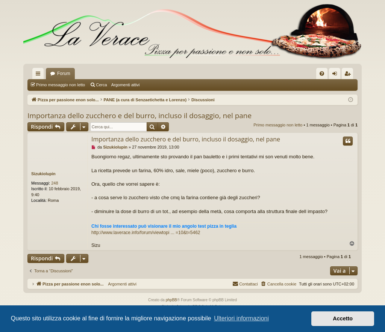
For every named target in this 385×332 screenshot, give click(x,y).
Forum (63, 73)
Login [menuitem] (336, 75)
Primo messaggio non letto (60, 85)
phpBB (171, 300)
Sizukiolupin (43, 173)
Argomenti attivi (125, 85)
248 (54, 183)
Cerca (101, 85)
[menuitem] (321, 73)
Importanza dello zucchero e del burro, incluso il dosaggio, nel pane (139, 115)
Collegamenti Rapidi (39, 75)
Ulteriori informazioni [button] (241, 318)
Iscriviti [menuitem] (349, 75)
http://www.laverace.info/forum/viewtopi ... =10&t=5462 (145, 232)
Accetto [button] (343, 318)
